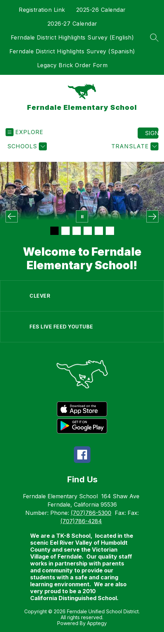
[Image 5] (99, 231)
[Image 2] (65, 231)
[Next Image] (152, 216)
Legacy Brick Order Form (72, 65)
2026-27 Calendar (72, 23)
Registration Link (42, 9)
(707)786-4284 (81, 521)
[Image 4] (88, 231)
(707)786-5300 (91, 512)
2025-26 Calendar (101, 9)
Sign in (151, 133)
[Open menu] (24, 132)
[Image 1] (54, 231)
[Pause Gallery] (82, 216)
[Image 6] (110, 231)
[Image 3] (76, 231)
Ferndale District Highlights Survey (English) (72, 37)
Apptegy (97, 623)
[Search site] (154, 37)
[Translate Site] (134, 146)
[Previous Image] (12, 216)
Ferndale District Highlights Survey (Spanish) (72, 51)
